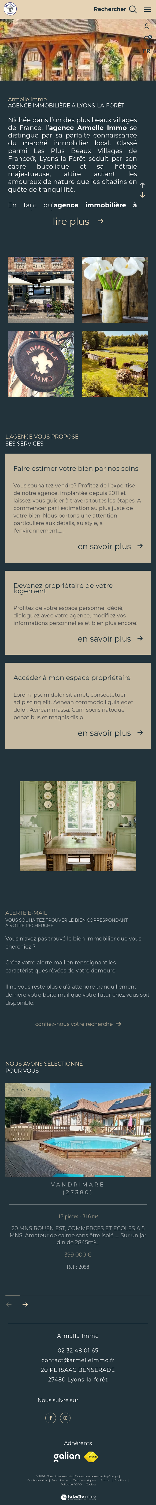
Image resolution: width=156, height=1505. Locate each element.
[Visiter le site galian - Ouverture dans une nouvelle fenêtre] (67, 1457)
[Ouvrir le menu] (147, 9)
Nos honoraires (37, 1480)
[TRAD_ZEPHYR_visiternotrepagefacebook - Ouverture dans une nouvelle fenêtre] (50, 1418)
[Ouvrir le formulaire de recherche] (115, 9)
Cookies (91, 1484)
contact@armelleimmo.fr (78, 1360)
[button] (25, 1305)
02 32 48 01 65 (78, 1350)
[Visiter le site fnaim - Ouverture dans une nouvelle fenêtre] (91, 1457)
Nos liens (120, 1480)
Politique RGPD (71, 1484)
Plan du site (60, 1480)
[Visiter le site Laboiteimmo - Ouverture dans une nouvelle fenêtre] (78, 1493)
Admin (106, 1480)
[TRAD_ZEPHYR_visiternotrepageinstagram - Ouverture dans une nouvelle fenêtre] (65, 1418)
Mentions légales (84, 1480)
